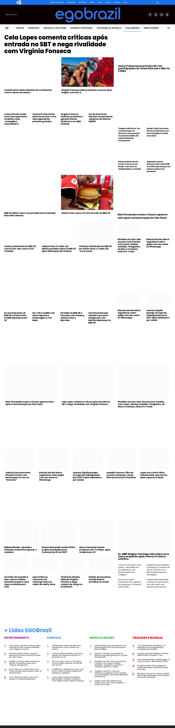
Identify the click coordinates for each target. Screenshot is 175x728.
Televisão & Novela (108, 28)
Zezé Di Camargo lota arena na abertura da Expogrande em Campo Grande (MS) (111, 655)
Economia (71, 2)
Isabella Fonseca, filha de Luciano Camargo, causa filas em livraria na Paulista (121, 475)
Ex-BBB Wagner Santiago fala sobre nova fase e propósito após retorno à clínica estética (143, 556)
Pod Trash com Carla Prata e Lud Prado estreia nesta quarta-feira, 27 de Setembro (25, 671)
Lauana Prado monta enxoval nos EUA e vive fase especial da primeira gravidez (44, 118)
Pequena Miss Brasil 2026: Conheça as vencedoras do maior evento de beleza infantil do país (158, 583)
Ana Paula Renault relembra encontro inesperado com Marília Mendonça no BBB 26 (99, 318)
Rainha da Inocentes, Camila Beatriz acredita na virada (100, 579)
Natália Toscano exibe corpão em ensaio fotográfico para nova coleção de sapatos (24, 663)
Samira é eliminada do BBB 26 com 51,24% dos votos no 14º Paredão (20, 248)
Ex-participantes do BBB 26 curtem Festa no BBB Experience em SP (15, 316)
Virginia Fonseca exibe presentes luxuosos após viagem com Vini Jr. (86, 91)
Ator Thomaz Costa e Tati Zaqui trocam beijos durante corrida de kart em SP (67, 663)
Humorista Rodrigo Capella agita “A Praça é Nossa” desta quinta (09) (153, 660)
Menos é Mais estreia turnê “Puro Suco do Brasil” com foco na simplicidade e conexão (129, 165)
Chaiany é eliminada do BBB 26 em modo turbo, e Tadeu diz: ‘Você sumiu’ (95, 248)
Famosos (33, 28)
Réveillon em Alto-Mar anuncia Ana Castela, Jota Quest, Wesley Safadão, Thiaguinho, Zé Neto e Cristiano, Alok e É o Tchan (129, 245)
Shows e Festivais (81, 28)
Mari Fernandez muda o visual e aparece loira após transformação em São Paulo (142, 216)
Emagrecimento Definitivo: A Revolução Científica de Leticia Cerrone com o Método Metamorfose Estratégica (158, 570)
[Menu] (7, 28)
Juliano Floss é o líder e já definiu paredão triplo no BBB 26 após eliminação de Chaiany (59, 248)
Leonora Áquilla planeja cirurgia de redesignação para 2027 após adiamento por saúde (157, 315)
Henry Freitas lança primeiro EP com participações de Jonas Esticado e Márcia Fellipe (144, 68)
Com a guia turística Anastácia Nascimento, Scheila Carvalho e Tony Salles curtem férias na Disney (68, 679)
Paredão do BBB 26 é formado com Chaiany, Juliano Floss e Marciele (72, 316)
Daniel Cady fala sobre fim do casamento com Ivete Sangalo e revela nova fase (158, 132)
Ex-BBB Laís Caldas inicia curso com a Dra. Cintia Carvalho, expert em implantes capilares (68, 671)
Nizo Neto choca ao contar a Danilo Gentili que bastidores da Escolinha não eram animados (153, 675)
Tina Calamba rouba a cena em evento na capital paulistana (23, 678)
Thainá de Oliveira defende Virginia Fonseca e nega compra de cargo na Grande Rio (71, 582)
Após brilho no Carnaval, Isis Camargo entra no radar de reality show (43, 581)
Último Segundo (57, 2)
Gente (92, 2)
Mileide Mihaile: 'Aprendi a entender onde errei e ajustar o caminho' (20, 549)
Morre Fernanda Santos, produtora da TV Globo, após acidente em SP (94, 549)
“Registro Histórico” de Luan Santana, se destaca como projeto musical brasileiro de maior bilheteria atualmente (129, 134)
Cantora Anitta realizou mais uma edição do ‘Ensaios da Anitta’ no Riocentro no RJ (67, 655)
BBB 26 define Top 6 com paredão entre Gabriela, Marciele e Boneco (30, 214)
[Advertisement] (59, 145)
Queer (108, 2)
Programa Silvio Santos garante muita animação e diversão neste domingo (152, 667)
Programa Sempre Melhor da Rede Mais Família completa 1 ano (153, 654)
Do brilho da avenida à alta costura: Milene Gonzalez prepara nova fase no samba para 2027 (16, 582)
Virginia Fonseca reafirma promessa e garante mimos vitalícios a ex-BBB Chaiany (72, 119)
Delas (100, 2)
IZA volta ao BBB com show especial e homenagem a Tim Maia (43, 316)
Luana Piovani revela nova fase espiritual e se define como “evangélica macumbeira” (15, 119)
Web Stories (151, 28)
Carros (117, 2)
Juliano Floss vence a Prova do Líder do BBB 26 (85, 213)
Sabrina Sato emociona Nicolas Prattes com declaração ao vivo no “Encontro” (17, 476)
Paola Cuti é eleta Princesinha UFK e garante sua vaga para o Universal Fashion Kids (129, 583)
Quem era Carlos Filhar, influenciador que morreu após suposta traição (153, 475)
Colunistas (132, 28)
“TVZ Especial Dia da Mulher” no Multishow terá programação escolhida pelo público (151, 647)
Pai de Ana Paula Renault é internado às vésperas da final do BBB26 (101, 118)
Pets (125, 2)
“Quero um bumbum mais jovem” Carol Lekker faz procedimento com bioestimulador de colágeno (129, 570)
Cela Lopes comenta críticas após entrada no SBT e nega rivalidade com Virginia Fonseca (56, 44)
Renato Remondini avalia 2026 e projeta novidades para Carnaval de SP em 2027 (58, 549)
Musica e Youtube (55, 28)
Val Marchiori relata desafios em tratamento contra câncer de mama (28, 91)
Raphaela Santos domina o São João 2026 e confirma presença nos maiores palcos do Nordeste (159, 166)
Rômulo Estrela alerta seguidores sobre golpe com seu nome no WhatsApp (157, 243)
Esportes (83, 2)
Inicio (20, 28)
